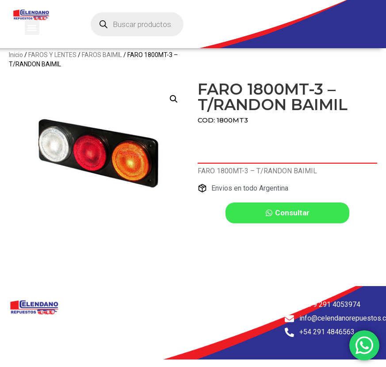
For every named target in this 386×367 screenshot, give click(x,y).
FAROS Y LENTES (52, 61)
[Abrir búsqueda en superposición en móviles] (137, 24)
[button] (32, 27)
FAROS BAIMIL (102, 61)
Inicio (16, 61)
